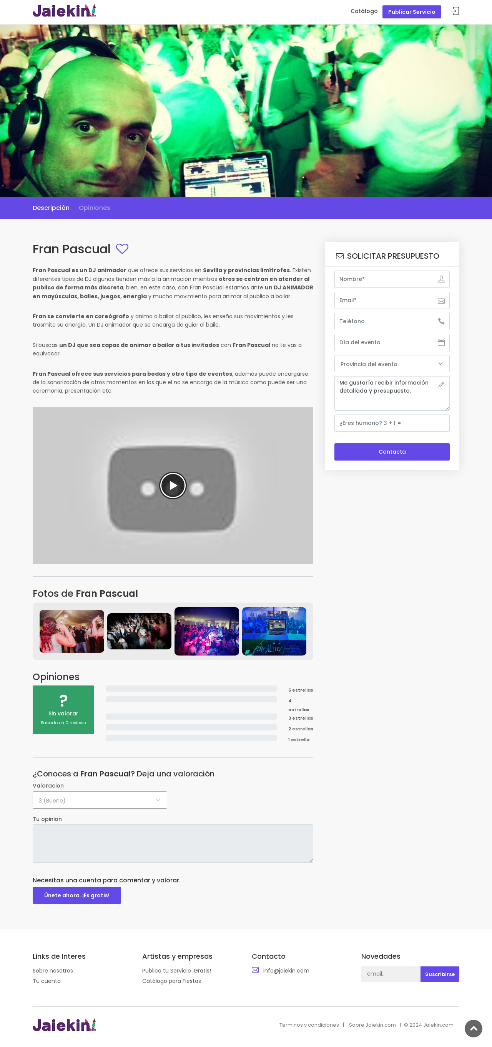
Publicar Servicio (411, 12)
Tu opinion (47, 819)
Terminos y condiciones (309, 1025)
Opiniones (94, 207)
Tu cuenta (47, 981)
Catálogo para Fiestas (171, 981)
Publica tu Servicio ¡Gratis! (176, 970)
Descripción (51, 207)
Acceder (455, 11)
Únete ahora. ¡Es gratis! (77, 895)
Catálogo (364, 11)
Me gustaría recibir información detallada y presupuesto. (392, 393)
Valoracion (48, 785)
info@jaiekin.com (286, 970)
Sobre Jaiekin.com (372, 1025)
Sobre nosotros (53, 970)
